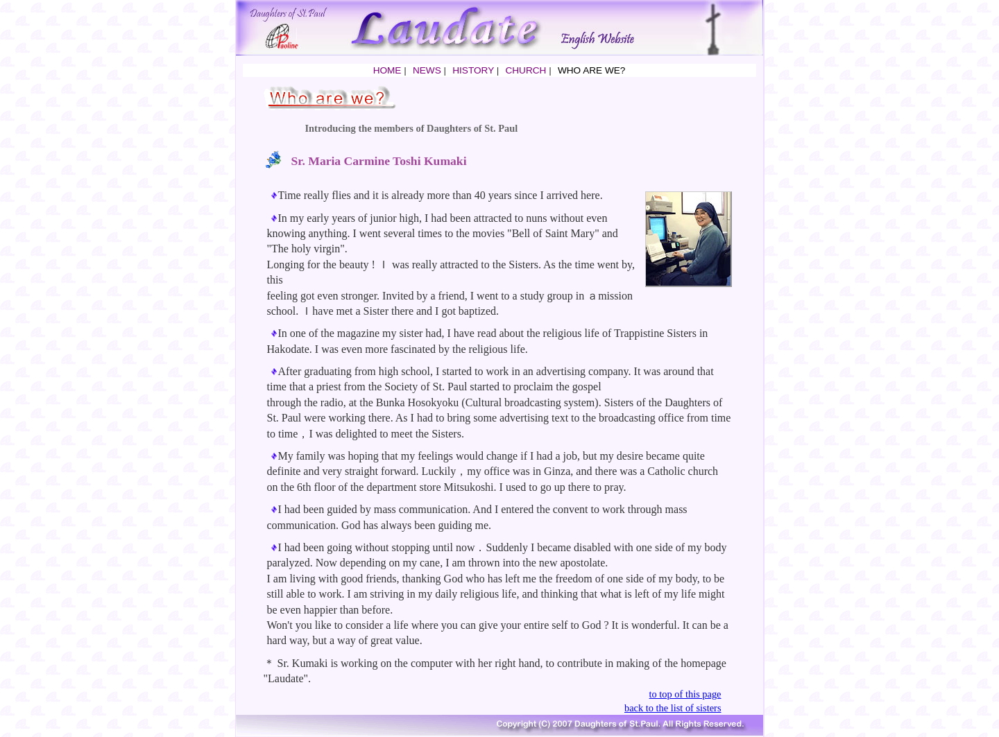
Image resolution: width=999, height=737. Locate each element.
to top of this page (685, 694)
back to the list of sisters (673, 707)
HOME (387, 70)
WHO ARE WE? (591, 70)
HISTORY (473, 70)
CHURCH (525, 70)
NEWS (427, 70)
